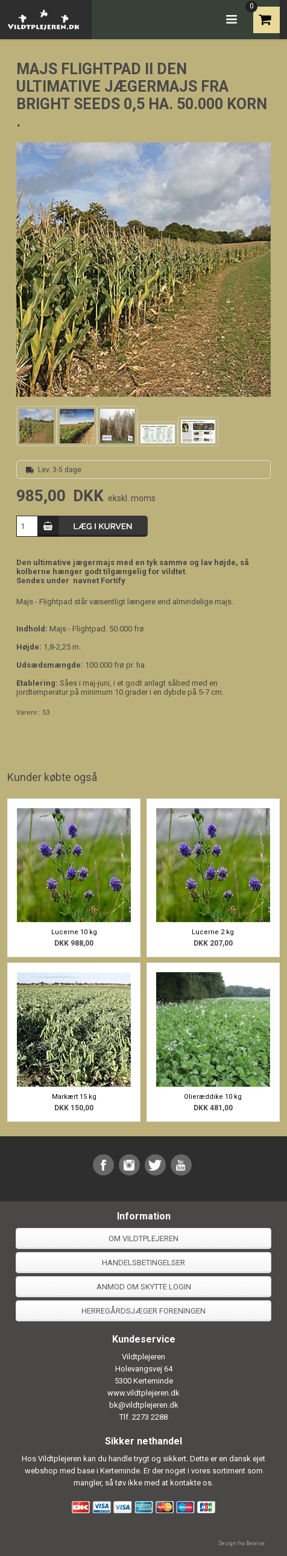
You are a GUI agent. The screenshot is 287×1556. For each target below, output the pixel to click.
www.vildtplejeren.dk (143, 1392)
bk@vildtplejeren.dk (143, 1404)
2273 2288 (150, 1417)
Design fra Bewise (241, 1543)
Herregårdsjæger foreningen (143, 1310)
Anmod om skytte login (143, 1286)
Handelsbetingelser (143, 1262)
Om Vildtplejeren (143, 1238)
